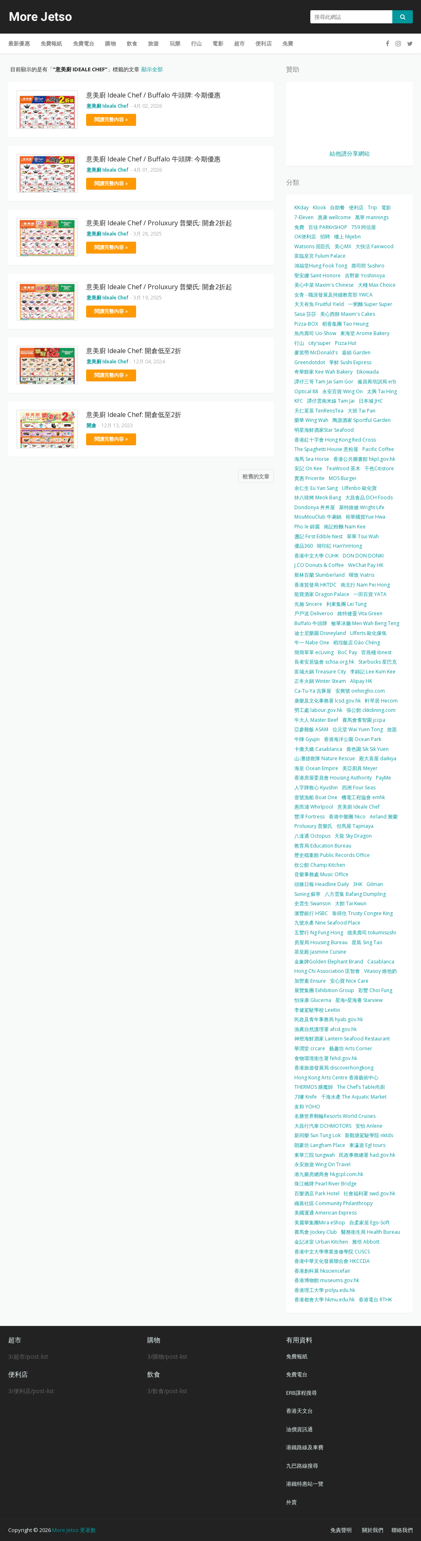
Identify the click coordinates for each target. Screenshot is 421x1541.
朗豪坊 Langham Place (319, 1145)
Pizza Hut (345, 343)
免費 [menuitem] (287, 43)
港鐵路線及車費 (304, 1447)
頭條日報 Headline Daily (321, 884)
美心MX (343, 246)
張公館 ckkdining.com (371, 710)
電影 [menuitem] (217, 43)
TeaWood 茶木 (343, 468)
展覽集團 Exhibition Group (324, 990)
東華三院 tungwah (314, 1154)
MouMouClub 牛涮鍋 (317, 516)
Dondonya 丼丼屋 (314, 507)
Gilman (374, 884)
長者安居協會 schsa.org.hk (324, 661)
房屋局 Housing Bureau (321, 942)
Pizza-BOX (306, 323)
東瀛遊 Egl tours (367, 1145)
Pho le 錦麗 (307, 526)
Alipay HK (361, 681)
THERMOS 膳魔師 (313, 1086)
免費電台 (296, 1374)
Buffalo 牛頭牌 (310, 623)
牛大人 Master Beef (316, 719)
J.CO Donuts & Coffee (319, 565)
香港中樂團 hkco (347, 816)
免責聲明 (341, 1530)
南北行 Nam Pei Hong (365, 584)
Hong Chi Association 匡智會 (327, 971)
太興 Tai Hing (382, 391)
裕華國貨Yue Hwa (365, 516)
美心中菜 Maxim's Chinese (324, 284)
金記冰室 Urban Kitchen (321, 1241)
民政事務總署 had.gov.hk (367, 1154)
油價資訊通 (299, 1429)
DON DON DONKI (363, 555)
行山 (299, 343)
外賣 (291, 1502)
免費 (299, 227)
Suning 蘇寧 (307, 894)
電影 (386, 207)
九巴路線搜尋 (302, 1465)
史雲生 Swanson (312, 903)
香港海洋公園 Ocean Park (352, 739)
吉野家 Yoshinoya (365, 275)
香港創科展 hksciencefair (322, 1270)
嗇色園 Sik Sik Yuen (367, 749)
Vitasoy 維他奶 (380, 971)
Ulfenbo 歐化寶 (359, 488)
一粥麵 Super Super (370, 304)
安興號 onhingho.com (360, 690)
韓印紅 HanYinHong (339, 545)
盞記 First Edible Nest (318, 536)
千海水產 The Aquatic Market (354, 1096)
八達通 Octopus (312, 835)
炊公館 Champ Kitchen (319, 864)
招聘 (325, 236)
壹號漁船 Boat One (315, 797)
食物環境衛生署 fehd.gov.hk (325, 1058)
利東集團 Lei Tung (346, 604)
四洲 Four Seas (358, 787)
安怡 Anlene (368, 1125)
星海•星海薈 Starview (358, 1000)
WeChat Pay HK (365, 565)
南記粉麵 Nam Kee (345, 526)
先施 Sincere (308, 604)
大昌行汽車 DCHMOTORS (322, 1125)
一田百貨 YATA (370, 594)
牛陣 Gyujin (307, 739)
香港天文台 (299, 1410)
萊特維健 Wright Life (362, 507)
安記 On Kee (308, 468)
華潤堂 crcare (309, 1048)
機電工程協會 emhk (363, 797)
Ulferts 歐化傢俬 (368, 633)
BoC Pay (347, 652)
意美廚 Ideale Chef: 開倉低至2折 (133, 350)
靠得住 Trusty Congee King (362, 913)
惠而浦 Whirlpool (313, 806)
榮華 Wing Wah (311, 420)
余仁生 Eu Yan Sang (316, 488)
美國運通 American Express (325, 1212)
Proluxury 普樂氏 (313, 826)
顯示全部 (152, 69)
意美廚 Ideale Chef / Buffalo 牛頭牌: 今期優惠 (153, 95)
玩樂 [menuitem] (175, 43)
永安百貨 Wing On (342, 391)
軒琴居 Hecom (381, 700)
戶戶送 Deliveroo (313, 613)
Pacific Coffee (378, 449)
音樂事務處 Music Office (321, 874)
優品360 (303, 545)
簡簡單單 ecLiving (314, 652)
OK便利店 (305, 236)
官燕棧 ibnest (376, 652)
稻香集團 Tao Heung (345, 323)
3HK (357, 884)
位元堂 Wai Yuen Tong (357, 729)
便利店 (356, 207)
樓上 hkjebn (347, 236)
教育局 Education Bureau (322, 845)
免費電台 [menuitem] (84, 43)
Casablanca (380, 961)
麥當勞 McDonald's (316, 352)
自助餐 (337, 207)
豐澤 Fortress (309, 816)
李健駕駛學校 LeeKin (317, 1009)
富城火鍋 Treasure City (320, 671)
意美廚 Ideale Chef (358, 806)
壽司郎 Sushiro (368, 265)
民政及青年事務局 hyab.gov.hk (328, 1019)
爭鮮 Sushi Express (350, 362)
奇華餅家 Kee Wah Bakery (323, 371)
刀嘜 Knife (305, 1096)
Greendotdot (309, 362)
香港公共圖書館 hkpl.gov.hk (364, 459)
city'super (319, 343)
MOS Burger (343, 478)
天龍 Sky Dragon (353, 835)
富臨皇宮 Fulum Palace (320, 255)
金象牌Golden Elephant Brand (328, 961)
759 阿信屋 (363, 227)
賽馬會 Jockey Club (315, 1231)
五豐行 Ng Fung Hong (318, 932)
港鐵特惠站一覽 (304, 1483)
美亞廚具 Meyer (360, 768)
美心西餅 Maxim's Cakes (347, 313)
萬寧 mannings (372, 217)
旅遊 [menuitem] (153, 43)
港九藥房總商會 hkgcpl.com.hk (328, 1174)
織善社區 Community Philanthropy (333, 1203)
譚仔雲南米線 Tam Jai (331, 400)
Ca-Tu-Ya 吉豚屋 (312, 690)
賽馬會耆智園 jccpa (363, 719)
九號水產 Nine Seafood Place (327, 922)
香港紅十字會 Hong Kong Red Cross (335, 439)
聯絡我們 (402, 1530)
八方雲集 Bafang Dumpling (355, 894)
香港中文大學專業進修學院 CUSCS (332, 1251)
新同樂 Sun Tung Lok (317, 1135)
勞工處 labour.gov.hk (318, 710)
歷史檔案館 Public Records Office (332, 855)
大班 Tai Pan (361, 410)
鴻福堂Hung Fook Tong (320, 265)
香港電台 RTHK (375, 1299)
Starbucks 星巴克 (377, 661)
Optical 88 (306, 391)
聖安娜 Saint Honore (317, 275)
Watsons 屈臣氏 (312, 246)
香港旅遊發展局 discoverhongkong (333, 1067)
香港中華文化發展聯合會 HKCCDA (332, 1261)
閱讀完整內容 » (111, 119)
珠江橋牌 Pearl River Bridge (325, 1183)
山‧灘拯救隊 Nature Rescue (324, 758)
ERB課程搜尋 (301, 1392)
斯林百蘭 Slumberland (319, 574)
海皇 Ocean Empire (316, 768)
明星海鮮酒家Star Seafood (324, 429)
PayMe (383, 777)
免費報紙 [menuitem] (51, 43)
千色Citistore (379, 468)
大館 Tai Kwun (350, 903)
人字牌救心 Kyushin (316, 787)
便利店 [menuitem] (263, 43)
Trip (372, 207)
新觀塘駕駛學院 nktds (369, 1135)
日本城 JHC (371, 400)
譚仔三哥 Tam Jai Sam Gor (323, 381)
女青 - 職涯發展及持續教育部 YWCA (333, 294)
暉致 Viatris (361, 574)
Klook (319, 207)
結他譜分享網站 (350, 153)
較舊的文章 (256, 476)
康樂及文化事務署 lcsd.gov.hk (327, 700)
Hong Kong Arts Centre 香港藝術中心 (336, 1077)
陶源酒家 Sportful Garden (361, 420)
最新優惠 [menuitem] (19, 43)
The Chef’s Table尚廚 (361, 1086)
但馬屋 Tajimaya (355, 826)
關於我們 (372, 1530)
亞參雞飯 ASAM (311, 729)
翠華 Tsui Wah (363, 536)
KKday (301, 207)
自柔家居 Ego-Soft (369, 1222)
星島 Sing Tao (367, 942)
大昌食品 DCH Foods (369, 497)
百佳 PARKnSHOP (327, 227)
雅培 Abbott (366, 1241)
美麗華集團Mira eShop (319, 1222)
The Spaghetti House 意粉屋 (326, 449)
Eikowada (368, 371)
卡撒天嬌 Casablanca (318, 749)
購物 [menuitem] (110, 43)
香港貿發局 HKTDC (315, 584)
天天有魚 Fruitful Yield (319, 304)
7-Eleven (304, 217)
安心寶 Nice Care (349, 980)
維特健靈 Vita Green (359, 613)
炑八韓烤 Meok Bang (317, 497)
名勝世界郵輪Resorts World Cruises (334, 1116)
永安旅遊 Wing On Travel (322, 1164)
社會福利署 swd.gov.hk (369, 1193)
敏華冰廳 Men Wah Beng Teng (365, 623)
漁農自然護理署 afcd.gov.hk (325, 1029)
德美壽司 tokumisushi (371, 932)
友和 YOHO (307, 1106)
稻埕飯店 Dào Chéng (356, 642)
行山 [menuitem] (196, 43)
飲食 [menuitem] (132, 43)
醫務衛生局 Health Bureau (370, 1231)
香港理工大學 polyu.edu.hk (324, 1290)
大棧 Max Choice (377, 284)
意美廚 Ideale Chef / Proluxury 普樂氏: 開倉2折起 (159, 222)
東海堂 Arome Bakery (364, 333)
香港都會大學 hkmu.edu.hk (324, 1299)
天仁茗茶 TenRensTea (319, 410)
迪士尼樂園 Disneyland (320, 633)
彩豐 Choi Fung (375, 990)
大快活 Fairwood (374, 246)
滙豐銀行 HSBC (311, 913)
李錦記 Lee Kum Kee (373, 671)
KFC (298, 400)
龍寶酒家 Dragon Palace (321, 594)
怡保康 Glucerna (312, 1000)
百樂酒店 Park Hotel (316, 1193)
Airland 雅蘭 (384, 816)
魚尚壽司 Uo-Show (315, 333)
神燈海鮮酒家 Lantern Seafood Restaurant (342, 1038)
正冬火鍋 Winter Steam (320, 681)
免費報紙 (296, 1356)
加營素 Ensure (310, 980)
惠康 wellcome (334, 217)
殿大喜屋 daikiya (377, 758)
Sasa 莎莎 (305, 313)
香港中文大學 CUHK (316, 555)
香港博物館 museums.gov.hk (326, 1280)
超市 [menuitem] (239, 43)
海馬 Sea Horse (311, 459)
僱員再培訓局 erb (376, 381)
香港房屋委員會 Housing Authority (333, 777)
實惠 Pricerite (309, 478)
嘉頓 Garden (356, 352)
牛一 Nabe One (311, 642)
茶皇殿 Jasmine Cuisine (320, 951)
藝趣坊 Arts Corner (350, 1048)
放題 (392, 729)
